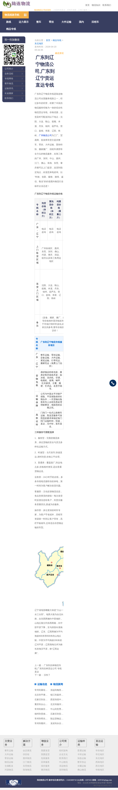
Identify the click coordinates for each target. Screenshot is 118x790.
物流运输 (9, 762)
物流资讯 (59, 53)
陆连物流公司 (42, 780)
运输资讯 (9, 88)
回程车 (95, 22)
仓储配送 (9, 766)
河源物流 (9, 769)
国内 (81, 22)
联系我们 (106, 5)
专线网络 (9, 78)
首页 (87, 5)
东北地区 (39, 43)
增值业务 (45, 743)
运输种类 (81, 743)
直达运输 (99, 743)
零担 (51, 22)
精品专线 (11, 29)
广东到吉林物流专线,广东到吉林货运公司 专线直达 (48, 668)
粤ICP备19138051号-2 (102, 785)
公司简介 (9, 68)
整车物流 (9, 83)
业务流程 (9, 73)
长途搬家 (9, 93)
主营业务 (8, 743)
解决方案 (26, 743)
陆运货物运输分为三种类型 (63, 718)
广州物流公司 (45, 135)
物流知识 (96, 5)
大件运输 (66, 22)
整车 (38, 22)
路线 (8, 22)
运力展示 (24, 22)
